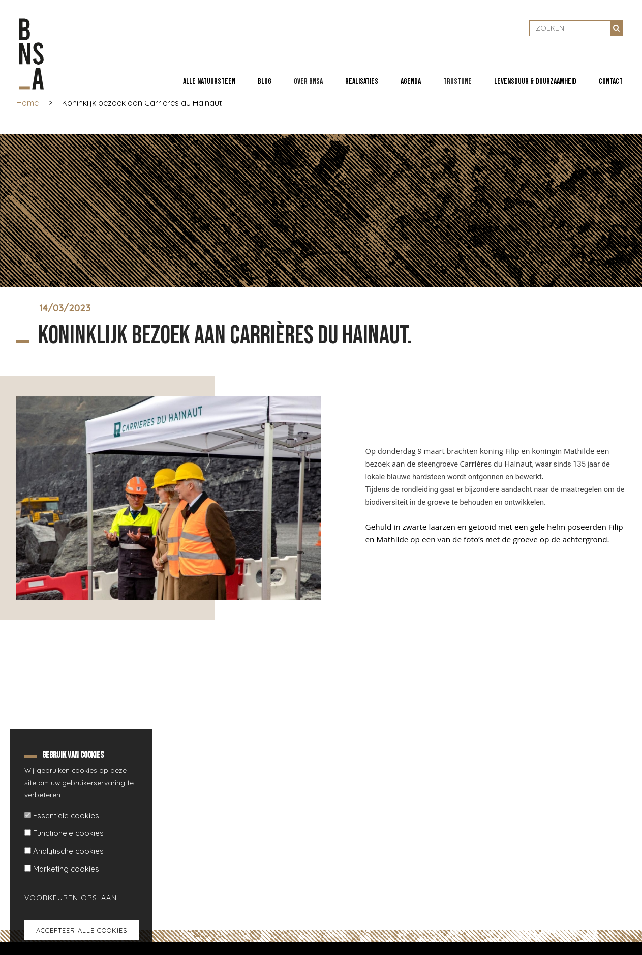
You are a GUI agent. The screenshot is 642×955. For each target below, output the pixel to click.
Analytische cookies (68, 851)
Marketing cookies (66, 869)
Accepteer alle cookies (81, 930)
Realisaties (361, 81)
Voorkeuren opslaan (64, 897)
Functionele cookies (68, 833)
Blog (264, 81)
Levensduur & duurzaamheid (535, 81)
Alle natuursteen (209, 81)
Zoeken (616, 28)
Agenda (411, 81)
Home (27, 103)
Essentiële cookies (66, 815)
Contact (611, 81)
